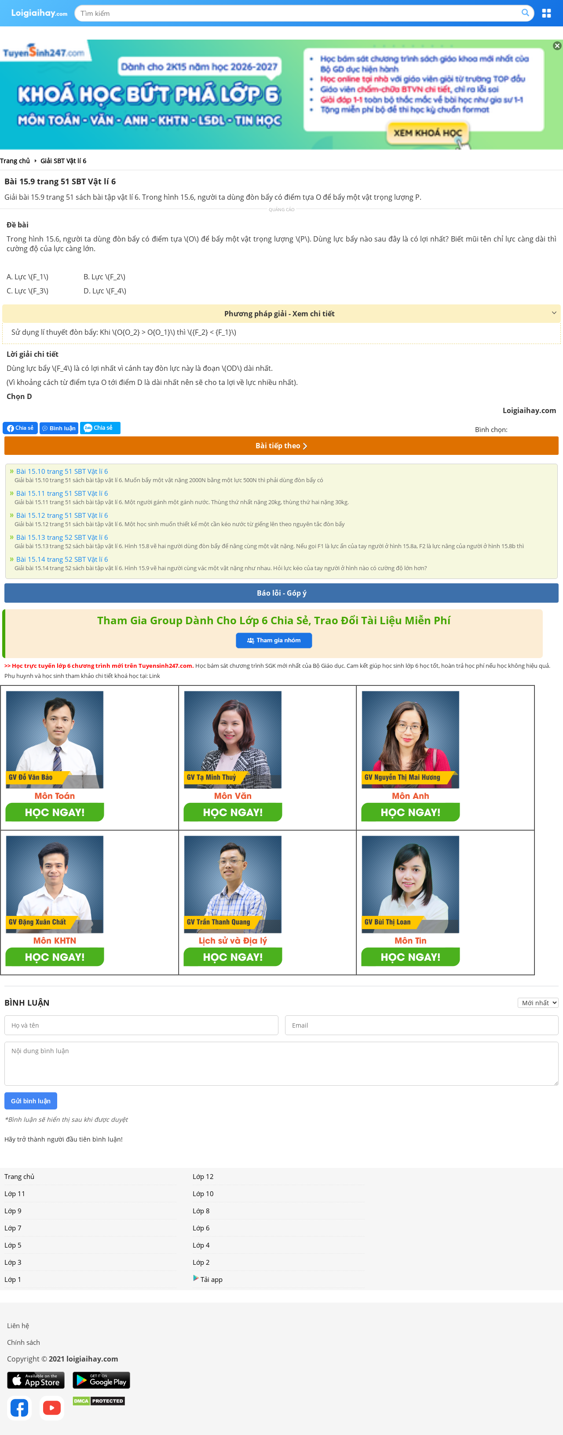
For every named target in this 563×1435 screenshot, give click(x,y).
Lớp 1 (13, 1279)
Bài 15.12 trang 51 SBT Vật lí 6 (62, 515)
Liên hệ (18, 1325)
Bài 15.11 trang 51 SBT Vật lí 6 (62, 493)
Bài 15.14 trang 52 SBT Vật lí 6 (62, 559)
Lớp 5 (13, 1245)
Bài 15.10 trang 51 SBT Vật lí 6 (62, 471)
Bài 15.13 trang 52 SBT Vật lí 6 (62, 537)
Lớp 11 (15, 1193)
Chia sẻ (20, 428)
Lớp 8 (201, 1210)
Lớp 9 (13, 1210)
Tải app (208, 1279)
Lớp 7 (13, 1227)
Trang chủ (19, 1176)
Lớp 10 (203, 1193)
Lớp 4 (201, 1245)
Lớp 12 (203, 1176)
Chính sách (23, 1342)
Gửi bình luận (31, 1101)
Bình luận (59, 428)
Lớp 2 (201, 1262)
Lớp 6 (201, 1227)
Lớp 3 (13, 1262)
